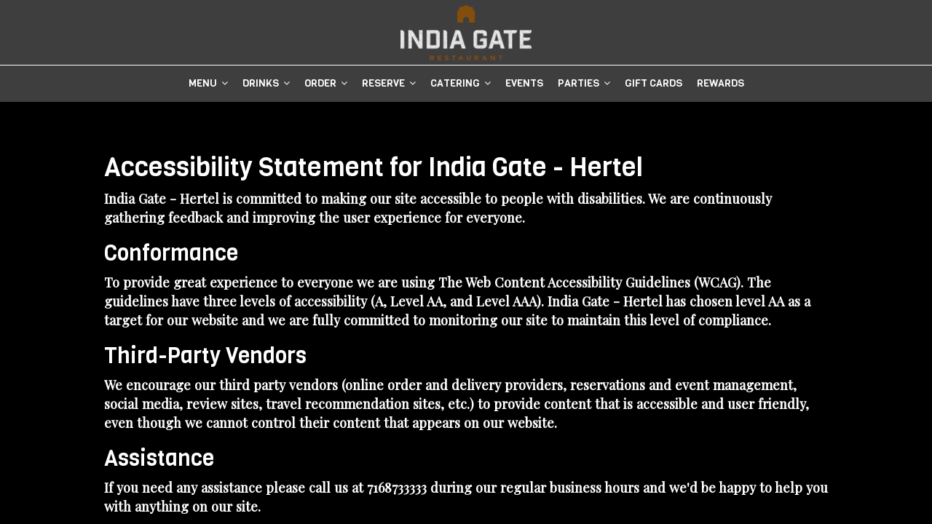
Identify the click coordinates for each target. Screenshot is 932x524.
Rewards (720, 83)
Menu (208, 83)
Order (325, 83)
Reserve (389, 83)
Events (524, 83)
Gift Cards (653, 83)
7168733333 (397, 487)
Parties (584, 83)
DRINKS (266, 83)
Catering (460, 83)
